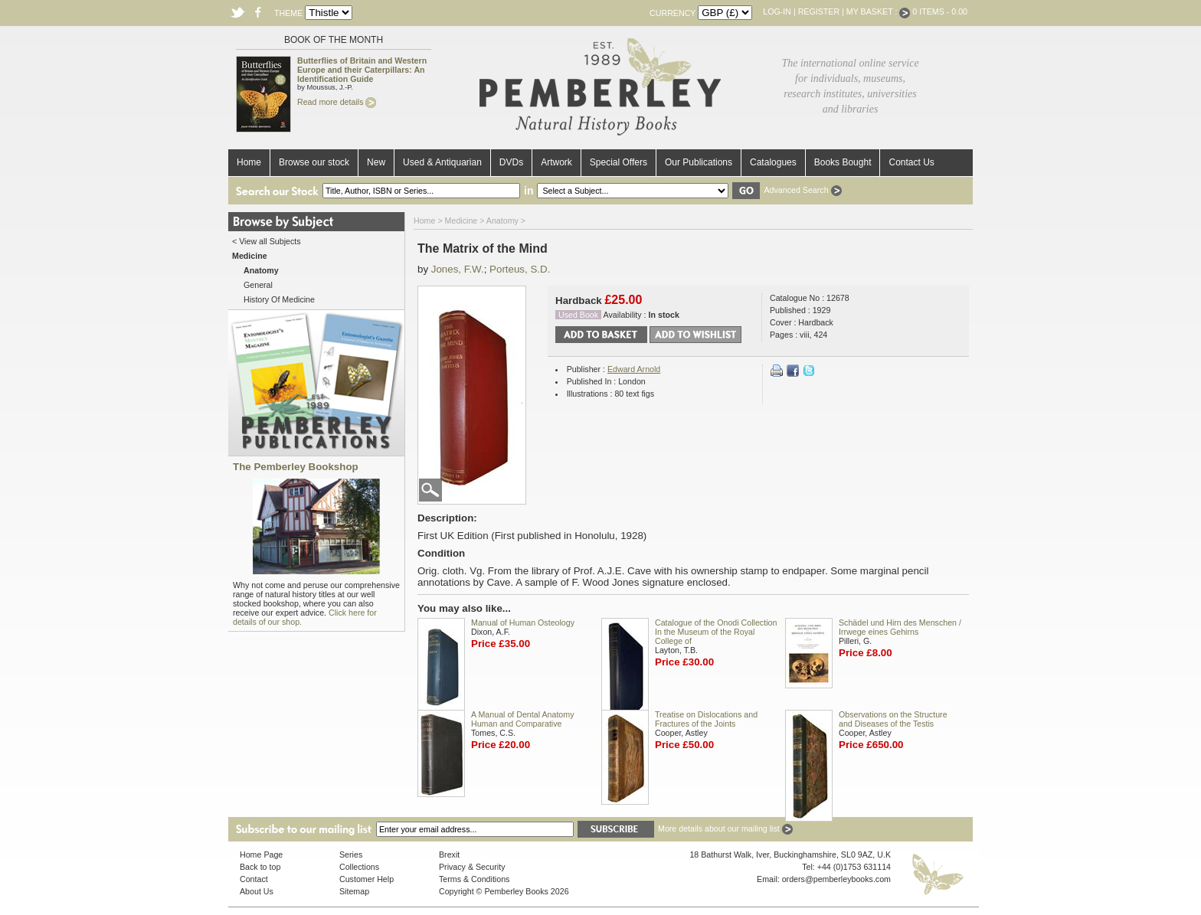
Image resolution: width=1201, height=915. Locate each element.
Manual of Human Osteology (522, 622)
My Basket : (878, 11)
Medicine (461, 220)
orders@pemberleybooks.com (836, 879)
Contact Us (911, 162)
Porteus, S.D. (519, 269)
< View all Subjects (266, 241)
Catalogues (773, 162)
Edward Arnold (633, 369)
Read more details (336, 101)
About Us (256, 891)
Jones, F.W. (457, 269)
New (376, 162)
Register (818, 11)
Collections (359, 866)
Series (350, 854)
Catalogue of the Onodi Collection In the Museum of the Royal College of (716, 631)
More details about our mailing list (725, 828)
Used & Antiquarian (442, 162)
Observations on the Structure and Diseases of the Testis (893, 719)
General (258, 284)
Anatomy (502, 220)
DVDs (511, 162)
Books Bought (843, 162)
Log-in (777, 11)
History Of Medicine (279, 299)
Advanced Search (802, 189)
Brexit (449, 854)
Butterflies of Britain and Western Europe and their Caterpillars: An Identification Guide (362, 69)
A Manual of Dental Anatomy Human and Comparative (522, 719)
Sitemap (354, 891)
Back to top (260, 866)
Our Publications (698, 162)
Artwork (556, 162)
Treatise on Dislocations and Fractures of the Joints (706, 719)
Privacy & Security (472, 866)
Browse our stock (314, 162)
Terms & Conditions (474, 879)
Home (249, 162)
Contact (254, 879)
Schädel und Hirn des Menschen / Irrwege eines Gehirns (900, 627)
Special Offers (618, 162)
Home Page (261, 854)
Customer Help (366, 879)
